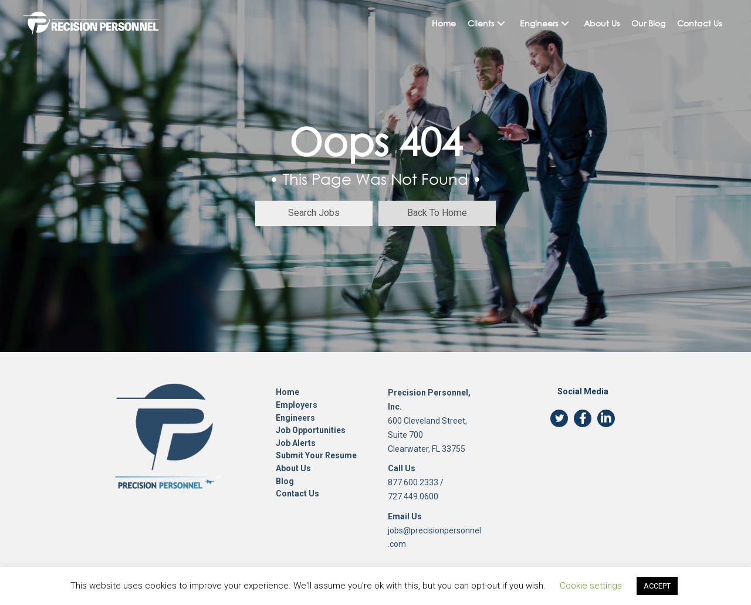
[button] (501, 23)
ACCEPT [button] (657, 586)
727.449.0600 (413, 496)
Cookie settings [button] (591, 585)
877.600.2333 (413, 482)
